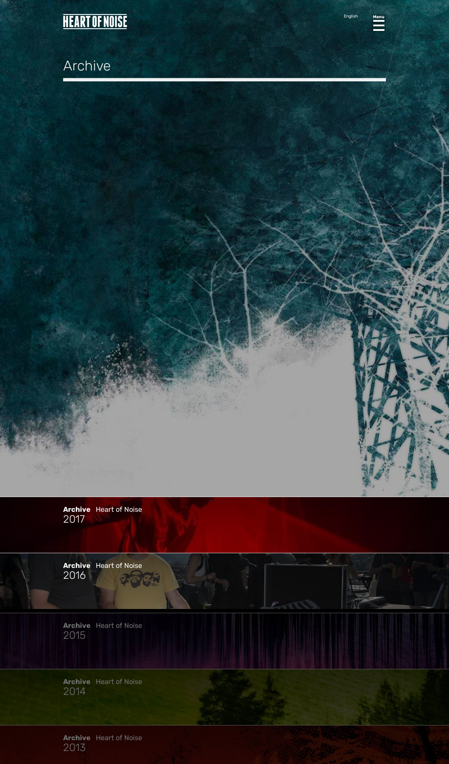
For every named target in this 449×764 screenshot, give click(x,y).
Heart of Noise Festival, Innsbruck (95, 21)
